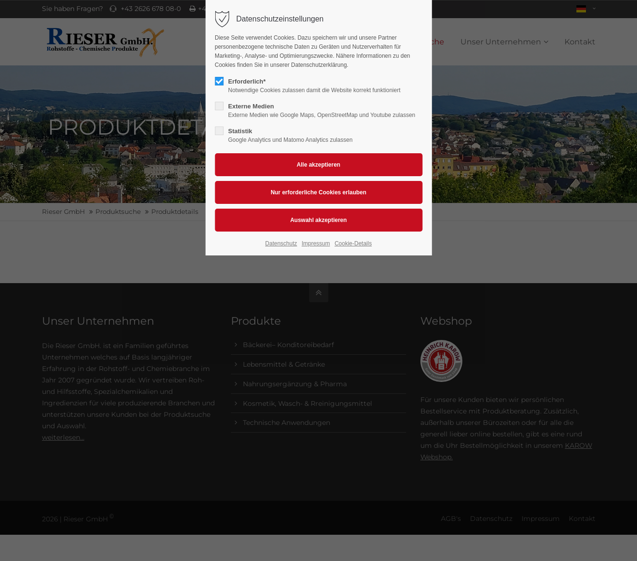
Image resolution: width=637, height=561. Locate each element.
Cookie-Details (353, 243)
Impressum (316, 243)
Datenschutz (281, 243)
